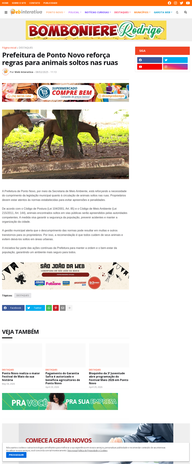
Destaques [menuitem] (121, 12)
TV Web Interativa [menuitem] (58, 25)
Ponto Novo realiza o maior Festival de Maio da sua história (21, 377)
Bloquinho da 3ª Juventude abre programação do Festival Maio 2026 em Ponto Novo (108, 378)
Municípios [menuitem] (141, 12)
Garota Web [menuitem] (162, 12)
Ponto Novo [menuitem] (54, 12)
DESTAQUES (26, 47)
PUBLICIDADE (50, 3)
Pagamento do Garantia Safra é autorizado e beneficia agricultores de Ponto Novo (63, 378)
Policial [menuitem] (74, 12)
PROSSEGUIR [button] (16, 454)
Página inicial (9, 47)
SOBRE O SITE (19, 3)
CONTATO (34, 3)
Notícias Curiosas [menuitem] (97, 12)
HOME (5, 3)
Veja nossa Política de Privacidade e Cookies (87, 450)
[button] (6, 12)
